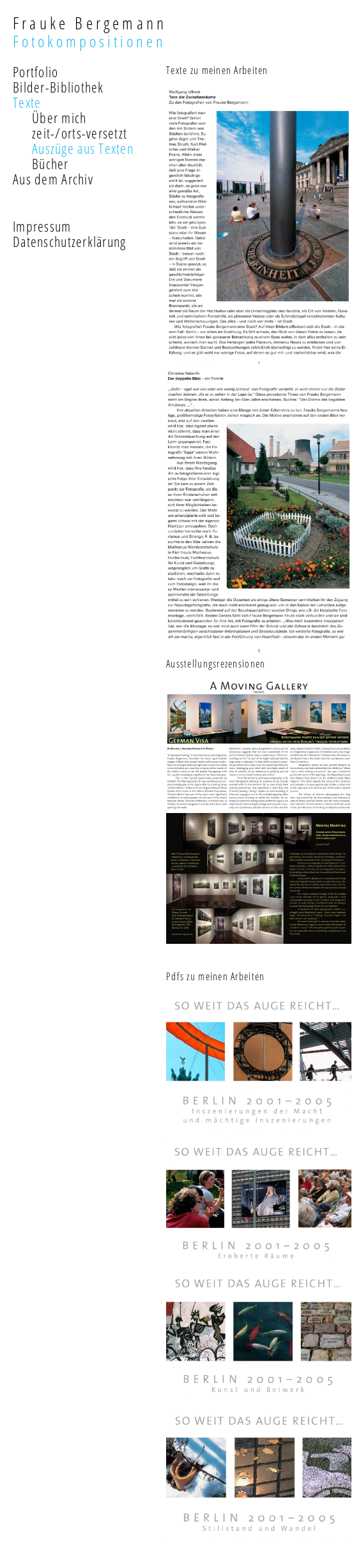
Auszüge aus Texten (83, 148)
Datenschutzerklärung (70, 241)
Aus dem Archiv (53, 178)
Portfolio (36, 71)
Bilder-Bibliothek (58, 86)
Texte (27, 102)
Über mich (59, 117)
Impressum (42, 226)
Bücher (50, 163)
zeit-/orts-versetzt (79, 132)
